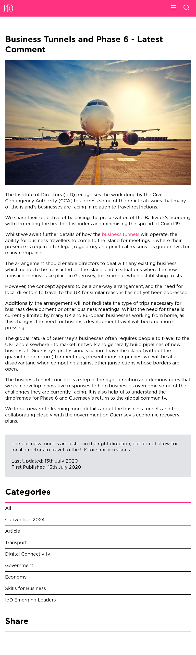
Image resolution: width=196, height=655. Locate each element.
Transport (16, 543)
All (8, 508)
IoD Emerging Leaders (30, 600)
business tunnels (120, 234)
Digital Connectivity (27, 554)
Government (19, 566)
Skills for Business (25, 588)
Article (12, 531)
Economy (16, 577)
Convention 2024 (25, 520)
